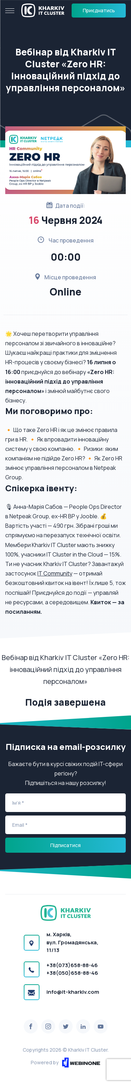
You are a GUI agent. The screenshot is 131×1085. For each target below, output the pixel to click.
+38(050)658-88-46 (72, 973)
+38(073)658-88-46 (72, 965)
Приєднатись (99, 10)
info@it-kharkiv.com (72, 992)
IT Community (54, 573)
